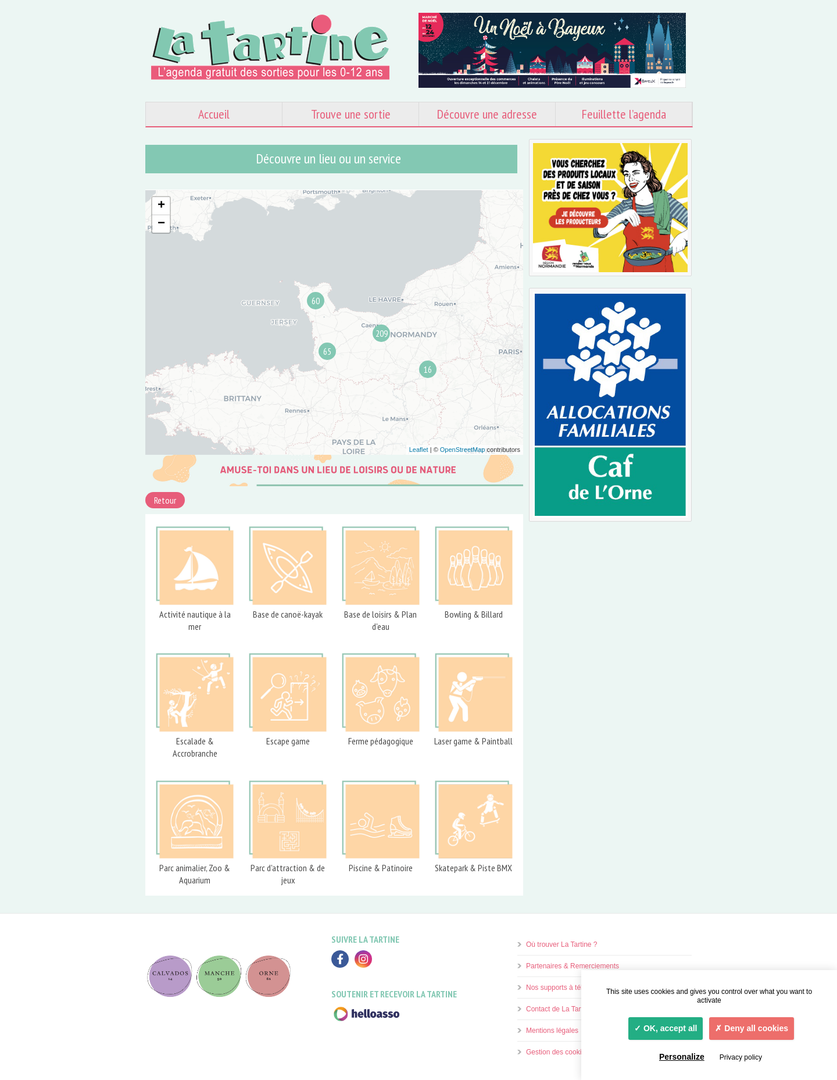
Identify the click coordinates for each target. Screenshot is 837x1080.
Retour (165, 500)
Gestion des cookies (557, 1052)
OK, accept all (665, 1028)
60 (316, 300)
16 (428, 369)
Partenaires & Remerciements (572, 966)
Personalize (681, 1056)
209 (381, 333)
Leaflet (418, 449)
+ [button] (161, 206)
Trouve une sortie (351, 114)
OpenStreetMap (462, 449)
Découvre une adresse (487, 114)
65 (327, 351)
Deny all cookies (751, 1028)
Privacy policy (741, 1057)
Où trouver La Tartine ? (562, 944)
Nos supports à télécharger (568, 987)
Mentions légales (552, 1030)
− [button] (161, 224)
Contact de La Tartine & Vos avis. (577, 1009)
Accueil (214, 114)
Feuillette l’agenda (624, 114)
